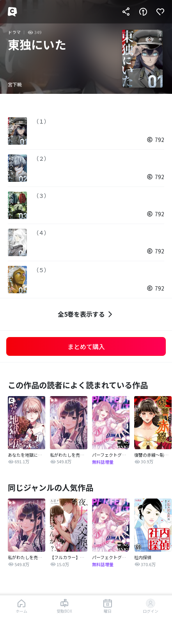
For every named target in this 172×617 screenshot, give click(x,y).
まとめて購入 (86, 346)
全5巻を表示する (86, 314)
